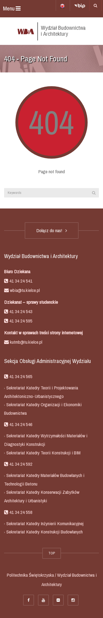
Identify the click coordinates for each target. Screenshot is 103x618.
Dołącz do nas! (51, 230)
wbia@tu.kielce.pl (24, 290)
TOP (51, 553)
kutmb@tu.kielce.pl (25, 342)
